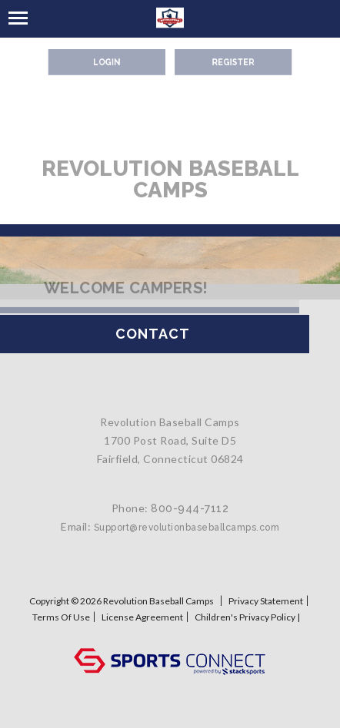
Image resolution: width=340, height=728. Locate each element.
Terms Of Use (61, 617)
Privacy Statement (265, 601)
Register (228, 61)
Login (112, 61)
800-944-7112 (189, 520)
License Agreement (142, 617)
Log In (170, 632)
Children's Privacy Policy (245, 617)
